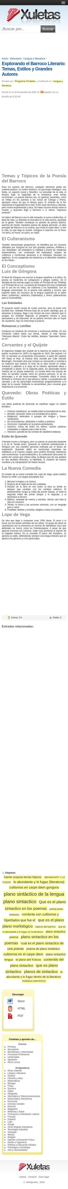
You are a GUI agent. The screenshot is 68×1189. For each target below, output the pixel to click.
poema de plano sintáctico (43, 948)
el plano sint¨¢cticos (28, 959)
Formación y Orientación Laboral (23, 1114)
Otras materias (15, 1070)
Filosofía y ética (15, 1078)
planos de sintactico (41, 971)
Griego (11, 1124)
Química (12, 1088)
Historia (11, 1075)
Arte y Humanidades (17, 1150)
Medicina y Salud (16, 1111)
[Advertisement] (34, 45)
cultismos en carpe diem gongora (34, 887)
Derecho (12, 1106)
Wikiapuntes (32, 1182)
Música (11, 1134)
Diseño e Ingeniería (17, 1142)
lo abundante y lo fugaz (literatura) (38, 882)
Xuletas (22, 1177)
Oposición (12, 1059)
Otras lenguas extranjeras (20, 1127)
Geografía (12, 1093)
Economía (12, 1101)
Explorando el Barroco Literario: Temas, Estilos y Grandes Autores (33, 69)
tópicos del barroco (45, 926)
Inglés (10, 1091)
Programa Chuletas (25, 81)
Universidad (13, 1057)
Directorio (15, 58)
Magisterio (13, 1109)
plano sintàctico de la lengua (34, 894)
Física (10, 1086)
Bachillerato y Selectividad (20, 1052)
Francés (11, 1116)
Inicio (5, 58)
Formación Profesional (18, 1054)
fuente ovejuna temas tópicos (23, 877)
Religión (11, 1137)
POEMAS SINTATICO (34, 981)
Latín (10, 1122)
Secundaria (13, 1049)
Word (15, 1001)
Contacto (32, 1177)
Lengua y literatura (34, 58)
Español (11, 1119)
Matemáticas (14, 1081)
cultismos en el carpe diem (23, 954)
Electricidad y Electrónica (20, 1099)
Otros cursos (14, 1062)
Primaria (12, 1047)
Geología (12, 1132)
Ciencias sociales (16, 1104)
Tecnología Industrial (18, 1129)
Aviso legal (43, 1177)
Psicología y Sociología (19, 1147)
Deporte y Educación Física (21, 1139)
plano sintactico (19, 901)
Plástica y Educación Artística (22, 1145)
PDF (15, 1016)
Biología (11, 1083)
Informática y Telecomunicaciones (24, 1096)
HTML (16, 1009)
